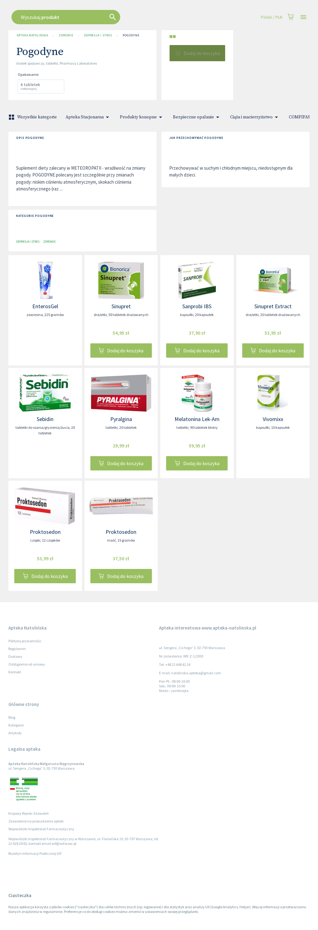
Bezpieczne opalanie (197, 117)
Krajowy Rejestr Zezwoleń (28, 813)
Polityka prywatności (24, 641)
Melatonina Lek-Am (197, 419)
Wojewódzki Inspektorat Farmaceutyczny (41, 829)
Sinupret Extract (273, 306)
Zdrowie (65, 35)
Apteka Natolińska (32, 35)
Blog (11, 717)
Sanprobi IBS (196, 306)
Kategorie (16, 725)
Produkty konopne (142, 117)
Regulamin (17, 648)
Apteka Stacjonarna (88, 117)
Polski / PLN (271, 17)
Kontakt (14, 672)
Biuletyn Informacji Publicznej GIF (35, 853)
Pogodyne (131, 35)
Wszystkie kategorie (33, 117)
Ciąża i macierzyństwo (255, 117)
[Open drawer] (303, 17)
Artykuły (15, 733)
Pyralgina (121, 419)
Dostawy (15, 656)
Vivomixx (273, 419)
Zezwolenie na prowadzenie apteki (36, 821)
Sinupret (121, 306)
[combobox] (135, 17)
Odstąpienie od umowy (26, 664)
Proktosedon (45, 531)
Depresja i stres (98, 35)
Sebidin (45, 419)
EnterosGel (45, 306)
